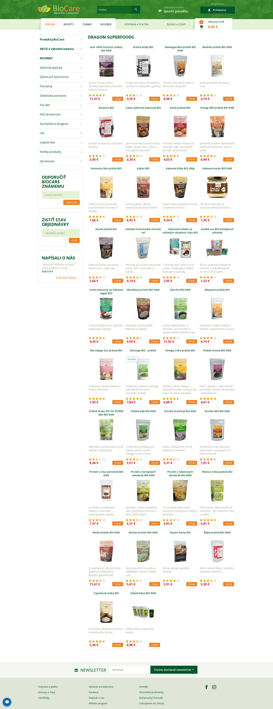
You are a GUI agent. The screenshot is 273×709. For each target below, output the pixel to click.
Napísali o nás (96, 697)
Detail (117, 98)
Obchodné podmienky (151, 692)
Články (87, 24)
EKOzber (105, 24)
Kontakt (143, 686)
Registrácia (217, 3)
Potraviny (46, 86)
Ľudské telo (47, 142)
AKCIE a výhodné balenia (57, 49)
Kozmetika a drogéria (54, 124)
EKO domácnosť (50, 114)
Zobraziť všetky (66, 278)
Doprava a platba (137, 24)
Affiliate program (98, 703)
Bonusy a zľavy (46, 692)
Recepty (69, 24)
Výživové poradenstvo (101, 686)
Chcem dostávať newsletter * (174, 670)
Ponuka (50, 24)
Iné (42, 133)
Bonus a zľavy (176, 24)
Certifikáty (43, 697)
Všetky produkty (50, 152)
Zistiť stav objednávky (55, 222)
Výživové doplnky (51, 68)
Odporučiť (71, 202)
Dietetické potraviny (53, 96)
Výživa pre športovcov (54, 77)
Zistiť (74, 240)
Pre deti (45, 105)
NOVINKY (46, 58)
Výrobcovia (47, 161)
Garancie (94, 692)
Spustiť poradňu (176, 11)
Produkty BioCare (52, 39)
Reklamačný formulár (151, 697)
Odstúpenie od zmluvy (151, 703)
